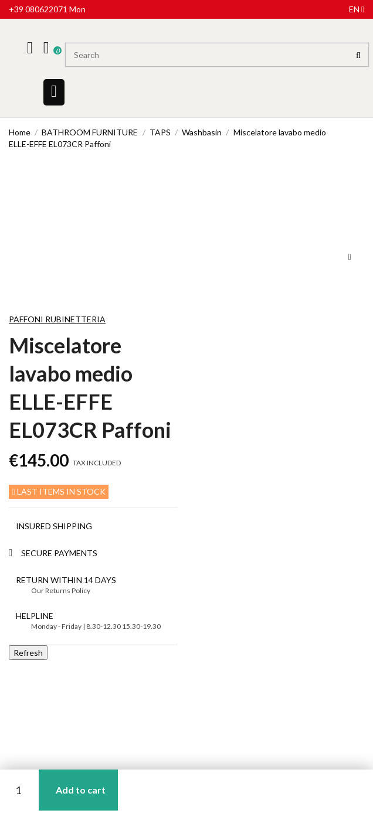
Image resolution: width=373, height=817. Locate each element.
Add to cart (81, 789)
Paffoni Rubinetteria (57, 319)
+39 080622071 (38, 9)
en (356, 9)
